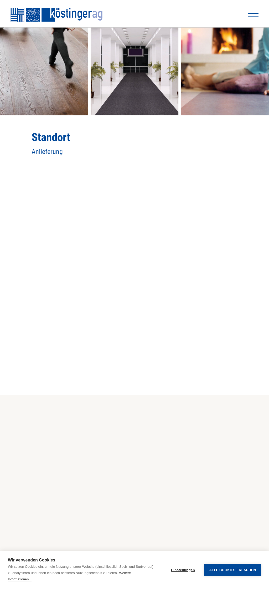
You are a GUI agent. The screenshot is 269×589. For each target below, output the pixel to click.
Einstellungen (183, 570)
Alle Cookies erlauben (232, 570)
